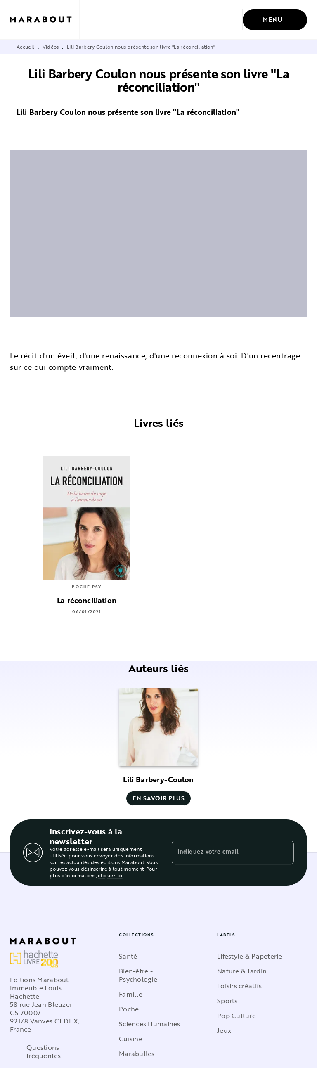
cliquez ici (110, 875)
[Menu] (275, 19)
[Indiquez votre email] (222, 852)
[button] (158, 747)
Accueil (25, 46)
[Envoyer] (284, 852)
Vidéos (51, 46)
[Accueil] (44, 19)
